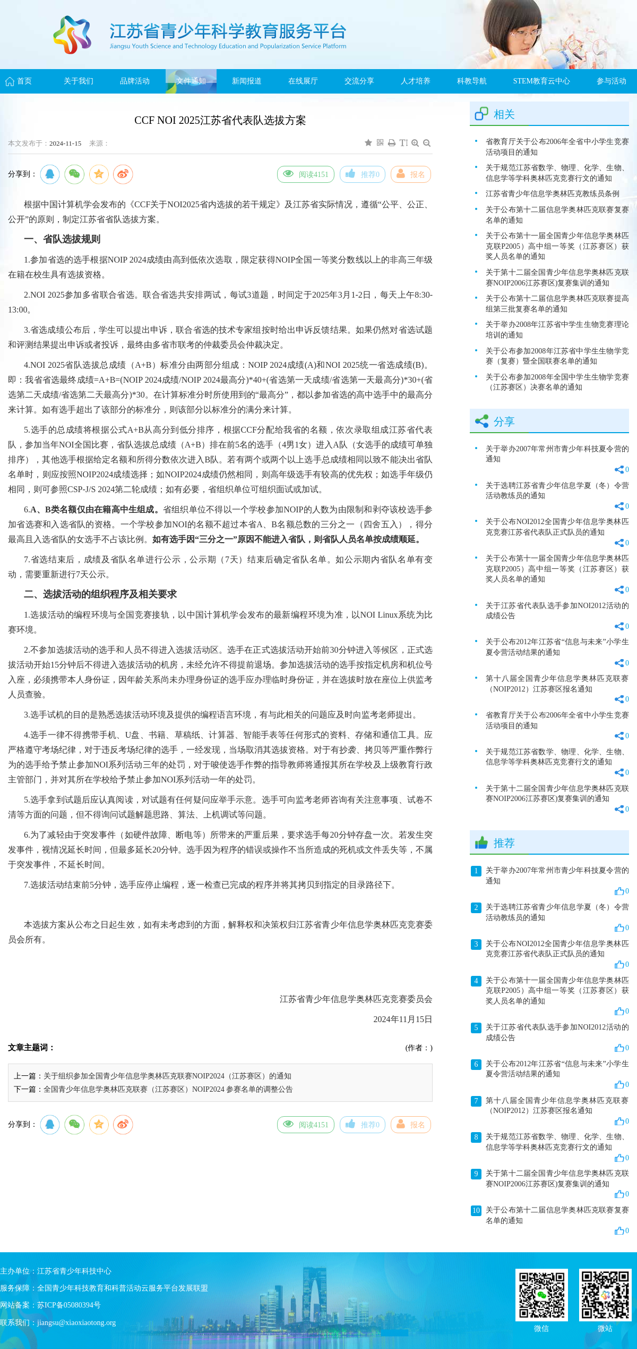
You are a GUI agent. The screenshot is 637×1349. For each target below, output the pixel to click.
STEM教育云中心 (541, 81)
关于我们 (78, 81)
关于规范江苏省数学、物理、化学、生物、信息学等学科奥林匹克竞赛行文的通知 (557, 173)
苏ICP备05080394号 (69, 1305)
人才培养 (416, 81)
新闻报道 (247, 81)
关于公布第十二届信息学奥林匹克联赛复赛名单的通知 (557, 215)
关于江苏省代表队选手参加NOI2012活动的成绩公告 (557, 617)
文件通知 (191, 81)
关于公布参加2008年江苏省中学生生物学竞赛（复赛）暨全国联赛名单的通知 (557, 356)
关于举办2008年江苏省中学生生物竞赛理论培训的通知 (557, 330)
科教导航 (472, 81)
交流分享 (359, 81)
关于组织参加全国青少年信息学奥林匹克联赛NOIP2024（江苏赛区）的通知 (167, 1076)
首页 (24, 81)
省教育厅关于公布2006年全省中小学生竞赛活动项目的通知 (557, 147)
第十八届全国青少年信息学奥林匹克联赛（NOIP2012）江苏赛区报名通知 (557, 690)
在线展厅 (303, 81)
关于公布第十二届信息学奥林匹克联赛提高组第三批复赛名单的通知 (557, 303)
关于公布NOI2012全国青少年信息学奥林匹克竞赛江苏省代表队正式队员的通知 (557, 533)
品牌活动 (135, 81)
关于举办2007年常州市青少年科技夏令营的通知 (557, 460)
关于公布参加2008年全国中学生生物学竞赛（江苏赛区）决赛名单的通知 (557, 382)
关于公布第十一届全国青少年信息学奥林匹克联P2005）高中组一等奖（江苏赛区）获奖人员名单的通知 (557, 246)
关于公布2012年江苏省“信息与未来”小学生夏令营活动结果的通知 (557, 653)
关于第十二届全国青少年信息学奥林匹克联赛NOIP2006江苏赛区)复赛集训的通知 (557, 277)
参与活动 (611, 81)
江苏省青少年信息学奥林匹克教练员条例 (552, 194)
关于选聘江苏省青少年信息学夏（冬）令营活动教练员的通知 (557, 497)
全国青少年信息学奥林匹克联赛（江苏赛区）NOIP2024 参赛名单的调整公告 (168, 1089)
